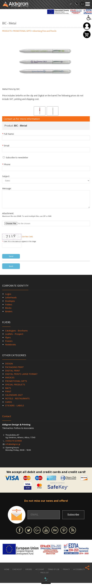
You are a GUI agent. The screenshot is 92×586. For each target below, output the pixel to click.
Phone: (7, 164)
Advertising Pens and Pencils (44, 31)
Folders (8, 307)
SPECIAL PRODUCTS (15, 387)
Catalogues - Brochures (16, 333)
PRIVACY (66, 572)
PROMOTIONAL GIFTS (22, 31)
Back (11, 269)
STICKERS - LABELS (14, 408)
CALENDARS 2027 (14, 398)
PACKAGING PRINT (14, 370)
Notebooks (10, 347)
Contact (6, 419)
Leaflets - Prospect (14, 337)
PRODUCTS (6, 31)
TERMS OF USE (53, 572)
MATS (8, 391)
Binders (8, 314)
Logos (8, 297)
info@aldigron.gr (12, 447)
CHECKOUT (17, 572)
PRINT (8, 394)
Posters (9, 344)
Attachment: (8, 216)
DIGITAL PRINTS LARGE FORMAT (21, 377)
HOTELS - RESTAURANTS (17, 401)
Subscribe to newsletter (17, 157)
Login (87, 26)
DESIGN (9, 366)
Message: (6, 188)
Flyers (8, 340)
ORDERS (28, 572)
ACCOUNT (39, 572)
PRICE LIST (44, 575)
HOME (6, 572)
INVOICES (9, 380)
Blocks (8, 311)
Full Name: (9, 134)
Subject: (6, 176)
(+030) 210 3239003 (13, 444)
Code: (6, 244)
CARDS (8, 405)
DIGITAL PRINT (12, 373)
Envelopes (10, 304)
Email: (7, 145)
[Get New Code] (27, 240)
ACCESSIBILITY (79, 572)
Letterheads (11, 300)
